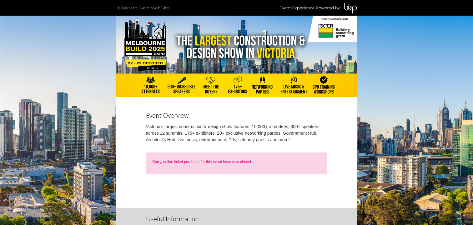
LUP (350, 8)
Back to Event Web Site (142, 7)
